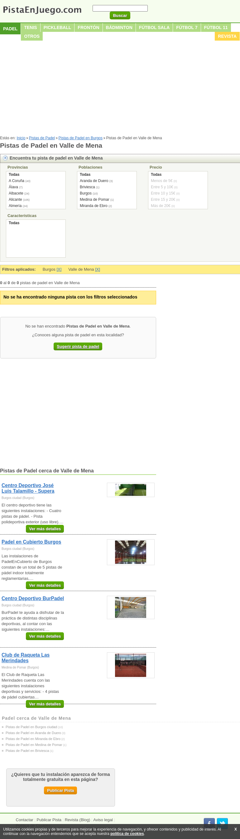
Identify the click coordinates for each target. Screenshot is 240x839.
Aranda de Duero (94, 181)
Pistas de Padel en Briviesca (27, 751)
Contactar (24, 819)
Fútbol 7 (186, 27)
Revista (227, 36)
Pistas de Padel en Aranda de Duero (33, 733)
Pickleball (57, 27)
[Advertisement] (120, 89)
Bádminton (119, 27)
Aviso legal (103, 819)
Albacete (16, 193)
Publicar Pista (60, 790)
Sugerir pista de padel (78, 346)
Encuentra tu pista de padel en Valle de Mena (56, 157)
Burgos (86, 193)
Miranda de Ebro (94, 206)
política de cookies (127, 834)
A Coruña (16, 181)
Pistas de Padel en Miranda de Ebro (33, 739)
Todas (14, 174)
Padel (10, 28)
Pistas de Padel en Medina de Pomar (34, 745)
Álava (13, 187)
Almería (15, 206)
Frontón (88, 27)
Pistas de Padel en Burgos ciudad (31, 727)
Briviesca (87, 187)
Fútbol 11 (216, 27)
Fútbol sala (154, 27)
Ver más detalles (45, 528)
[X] (58, 269)
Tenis (30, 27)
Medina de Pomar (94, 199)
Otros (32, 36)
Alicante (15, 199)
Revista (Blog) (77, 819)
